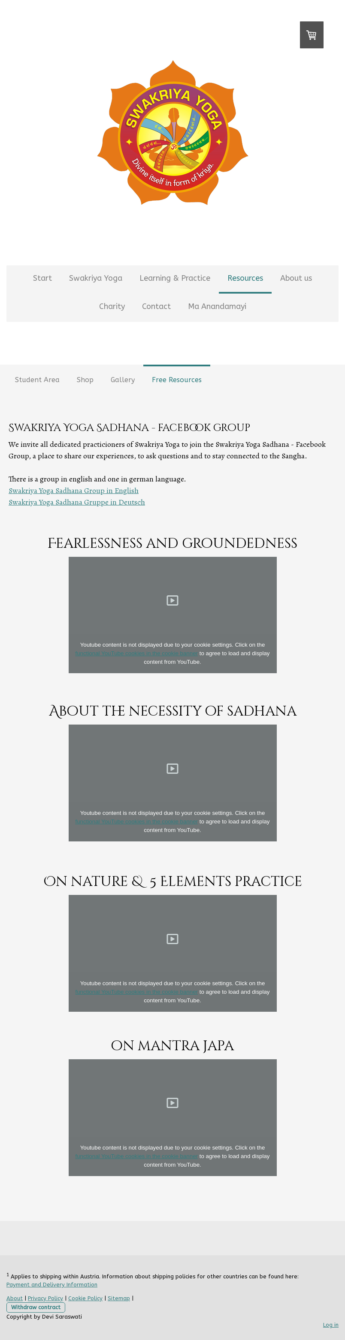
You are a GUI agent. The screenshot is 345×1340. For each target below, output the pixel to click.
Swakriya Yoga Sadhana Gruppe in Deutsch (77, 502)
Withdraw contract (36, 1307)
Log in (331, 1325)
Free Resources (177, 380)
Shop (85, 380)
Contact (156, 306)
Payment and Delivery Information (51, 1284)
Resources (245, 278)
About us (296, 278)
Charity (112, 306)
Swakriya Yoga (95, 278)
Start (42, 278)
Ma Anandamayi (217, 306)
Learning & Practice (174, 278)
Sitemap (119, 1298)
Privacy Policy (45, 1298)
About (14, 1298)
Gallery (123, 380)
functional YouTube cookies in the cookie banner (137, 653)
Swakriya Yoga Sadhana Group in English (74, 490)
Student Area (37, 380)
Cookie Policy (85, 1298)
